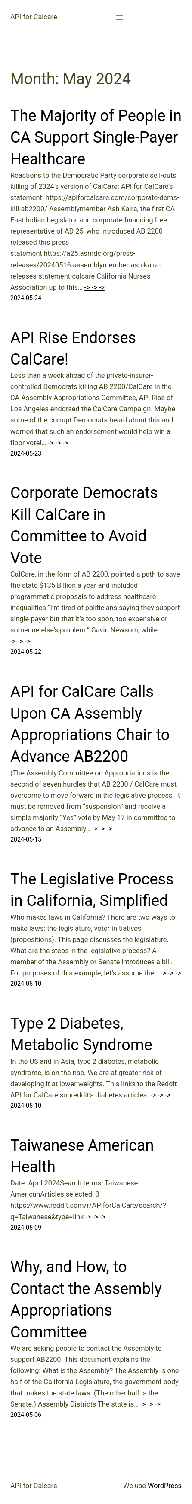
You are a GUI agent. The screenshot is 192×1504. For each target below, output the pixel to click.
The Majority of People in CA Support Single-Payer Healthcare (96, 137)
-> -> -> (94, 287)
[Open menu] (119, 17)
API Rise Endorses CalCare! (73, 348)
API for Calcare (33, 17)
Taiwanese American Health (82, 1156)
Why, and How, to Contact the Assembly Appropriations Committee (86, 1299)
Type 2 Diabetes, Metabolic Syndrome (81, 1034)
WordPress (165, 1486)
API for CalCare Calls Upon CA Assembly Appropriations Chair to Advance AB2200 (90, 724)
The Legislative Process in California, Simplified (92, 890)
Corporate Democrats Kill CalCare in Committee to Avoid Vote (84, 525)
